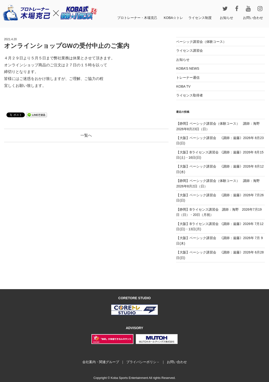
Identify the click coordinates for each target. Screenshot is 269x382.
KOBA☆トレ (173, 18)
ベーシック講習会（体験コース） (201, 42)
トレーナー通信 (188, 77)
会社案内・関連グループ (100, 362)
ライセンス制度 (200, 18)
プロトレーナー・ (137, 18)
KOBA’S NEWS (187, 68)
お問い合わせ (253, 18)
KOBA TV (183, 86)
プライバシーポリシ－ (143, 362)
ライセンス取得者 (189, 95)
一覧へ (86, 135)
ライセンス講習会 (189, 50)
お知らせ (226, 18)
